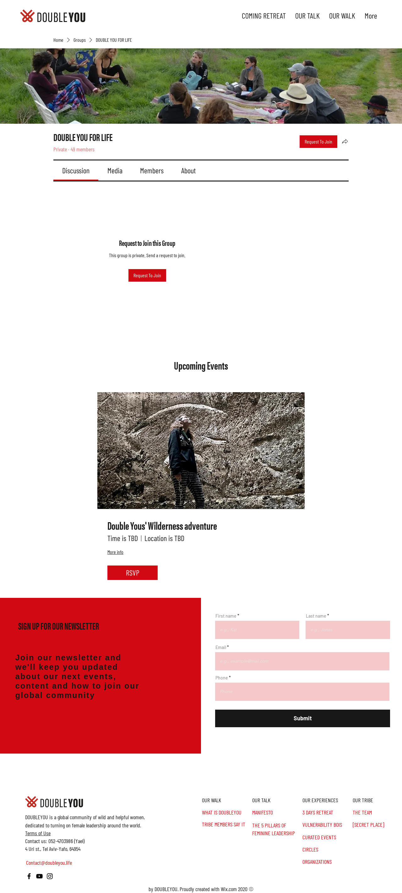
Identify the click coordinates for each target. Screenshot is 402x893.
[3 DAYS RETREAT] (327, 812)
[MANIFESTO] (276, 812)
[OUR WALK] (226, 800)
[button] (377, 800)
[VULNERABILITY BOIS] (327, 825)
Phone (221, 678)
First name (225, 616)
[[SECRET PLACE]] (377, 825)
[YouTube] (39, 876)
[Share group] (345, 141)
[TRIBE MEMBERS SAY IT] (226, 824)
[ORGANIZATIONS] (327, 862)
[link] (76, 170)
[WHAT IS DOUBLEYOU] (226, 812)
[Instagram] (50, 876)
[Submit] (302, 718)
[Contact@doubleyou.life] (50, 863)
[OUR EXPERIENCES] (327, 800)
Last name (316, 616)
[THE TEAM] (377, 812)
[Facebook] (29, 876)
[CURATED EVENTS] (327, 837)
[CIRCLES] (327, 849)
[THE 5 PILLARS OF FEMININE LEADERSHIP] (276, 829)
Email (220, 647)
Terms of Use (38, 833)
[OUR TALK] (276, 800)
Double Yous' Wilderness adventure (162, 525)
